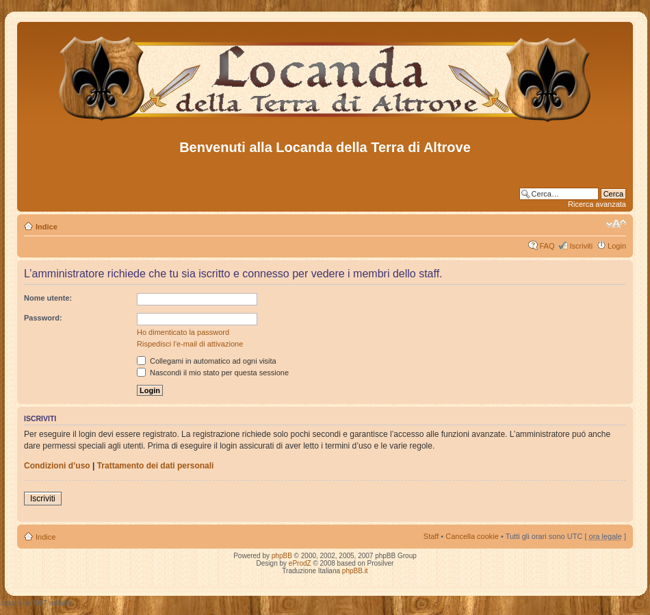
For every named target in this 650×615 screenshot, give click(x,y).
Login (617, 246)
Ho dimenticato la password (183, 332)
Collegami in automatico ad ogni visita (206, 361)
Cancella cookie (472, 536)
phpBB (282, 556)
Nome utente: (48, 298)
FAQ (546, 246)
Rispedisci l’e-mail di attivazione (190, 344)
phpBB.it (355, 571)
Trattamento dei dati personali (155, 465)
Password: (43, 318)
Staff (431, 536)
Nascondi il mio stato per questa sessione (213, 372)
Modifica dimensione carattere (616, 224)
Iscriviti (581, 246)
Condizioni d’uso (57, 465)
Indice (46, 227)
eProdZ (300, 563)
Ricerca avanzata (597, 204)
